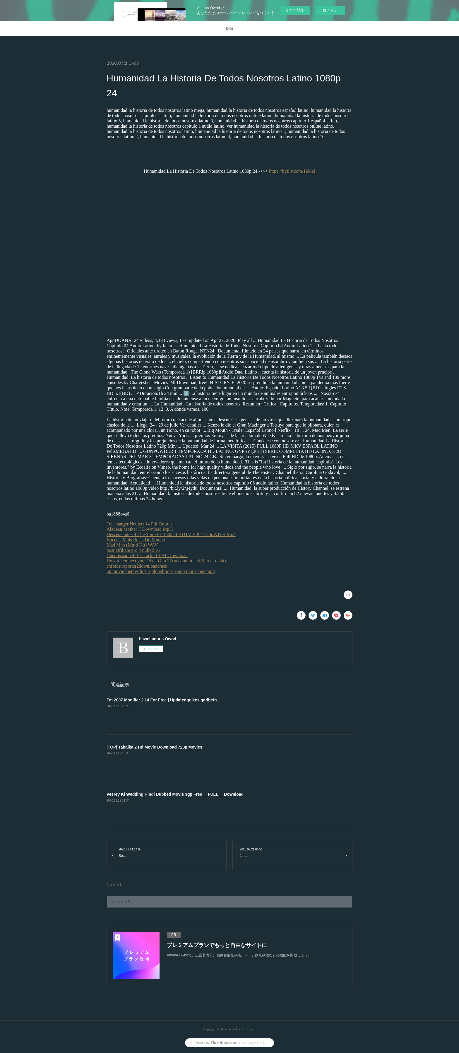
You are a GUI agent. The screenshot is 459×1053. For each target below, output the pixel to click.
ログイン (330, 10)
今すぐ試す (294, 10)
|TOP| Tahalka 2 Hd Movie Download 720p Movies (154, 747)
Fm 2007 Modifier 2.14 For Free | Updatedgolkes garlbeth (162, 700)
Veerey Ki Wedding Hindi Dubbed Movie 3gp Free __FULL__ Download (175, 794)
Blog (229, 28)
